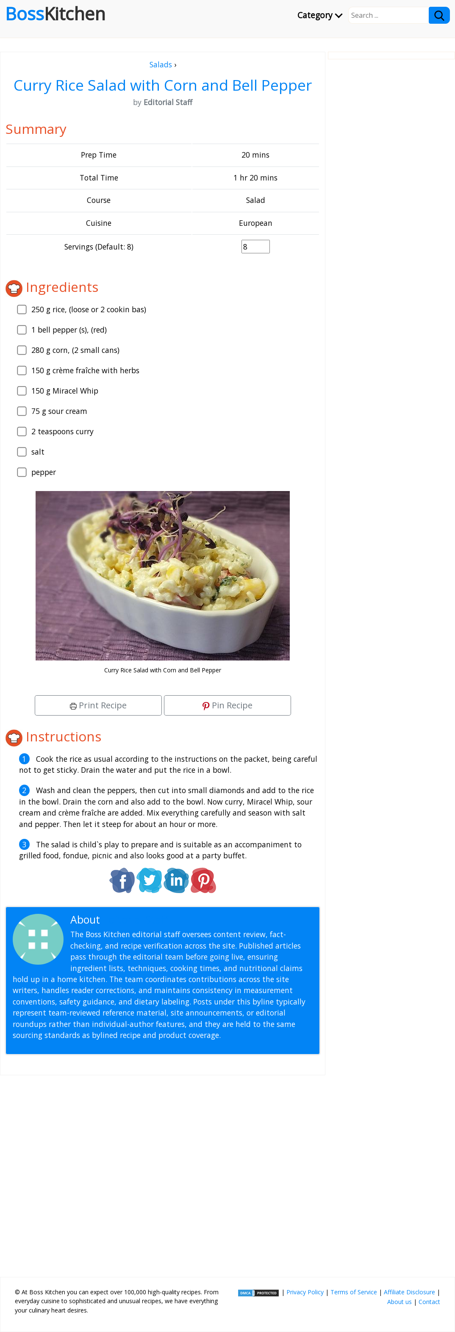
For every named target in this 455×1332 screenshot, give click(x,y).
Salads (161, 64)
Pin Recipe (227, 705)
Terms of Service (353, 1292)
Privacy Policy (305, 1292)
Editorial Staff (135, 920)
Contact (429, 1302)
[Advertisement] (162, 1172)
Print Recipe (98, 705)
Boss (55, 13)
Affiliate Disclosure (409, 1292)
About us (399, 1302)
